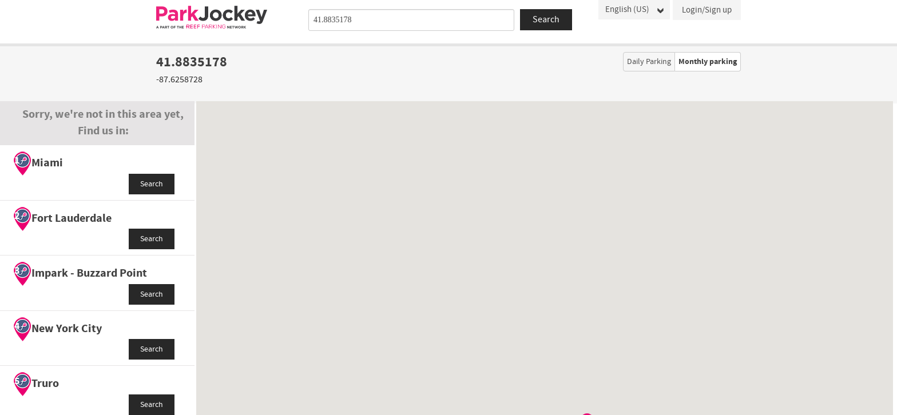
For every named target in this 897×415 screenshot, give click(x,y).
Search (151, 184)
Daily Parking (649, 62)
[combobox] (411, 20)
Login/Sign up (707, 10)
